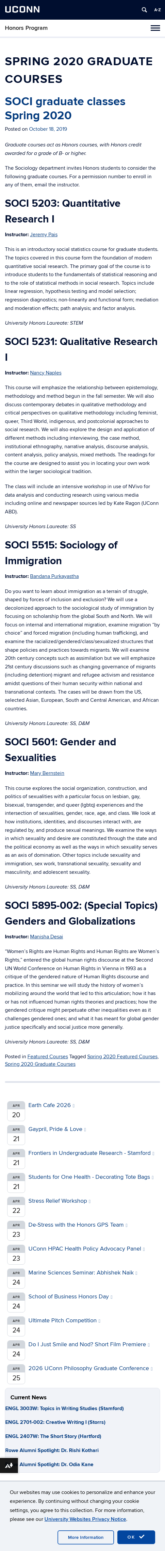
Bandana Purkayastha (54, 576)
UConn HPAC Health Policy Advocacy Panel (86, 1248)
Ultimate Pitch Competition (64, 1320)
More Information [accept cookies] (86, 1537)
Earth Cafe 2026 (51, 1105)
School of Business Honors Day (70, 1296)
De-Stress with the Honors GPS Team (77, 1224)
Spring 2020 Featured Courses (122, 1056)
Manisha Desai (46, 936)
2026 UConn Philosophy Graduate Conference (90, 1368)
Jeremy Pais (44, 234)
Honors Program (26, 28)
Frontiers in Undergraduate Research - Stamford (91, 1153)
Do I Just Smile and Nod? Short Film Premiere (89, 1344)
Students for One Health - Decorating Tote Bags (91, 1177)
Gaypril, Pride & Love (57, 1129)
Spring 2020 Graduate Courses (40, 1064)
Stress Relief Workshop (59, 1200)
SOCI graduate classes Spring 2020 (65, 108)
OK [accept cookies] (136, 1537)
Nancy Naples (45, 373)
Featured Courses (47, 1056)
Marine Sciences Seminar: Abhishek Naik (82, 1272)
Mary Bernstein (47, 773)
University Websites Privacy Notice (85, 1519)
